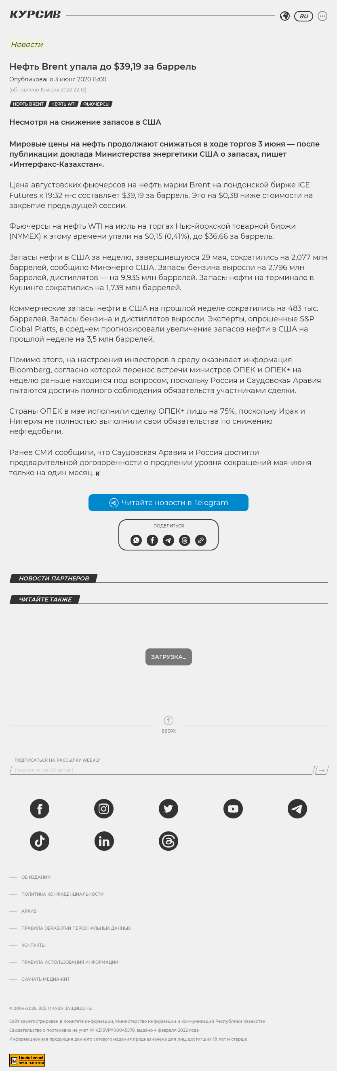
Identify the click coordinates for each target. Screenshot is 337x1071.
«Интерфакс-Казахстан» (55, 164)
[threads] (168, 820)
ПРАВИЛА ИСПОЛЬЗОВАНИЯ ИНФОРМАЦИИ (69, 941)
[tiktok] (39, 820)
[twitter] (168, 787)
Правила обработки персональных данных (76, 907)
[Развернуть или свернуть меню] (322, 16)
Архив (28, 890)
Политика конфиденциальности (62, 873)
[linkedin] (104, 820)
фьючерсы (96, 104)
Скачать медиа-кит (45, 958)
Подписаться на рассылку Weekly (57, 739)
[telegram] (297, 787)
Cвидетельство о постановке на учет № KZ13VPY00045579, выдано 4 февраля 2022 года (104, 1009)
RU (303, 16)
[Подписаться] (322, 749)
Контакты (33, 924)
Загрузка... (168, 636)
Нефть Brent (28, 104)
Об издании (36, 856)
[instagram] (104, 787)
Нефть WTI (63, 104)
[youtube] (233, 787)
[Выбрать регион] (285, 16)
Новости (26, 44)
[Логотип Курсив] (35, 14)
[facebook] (39, 787)
